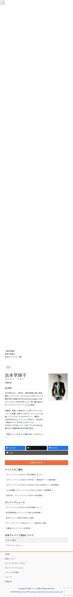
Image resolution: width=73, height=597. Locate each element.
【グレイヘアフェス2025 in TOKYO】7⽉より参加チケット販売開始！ (33, 485)
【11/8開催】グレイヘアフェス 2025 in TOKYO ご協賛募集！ (29, 490)
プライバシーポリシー (14, 545)
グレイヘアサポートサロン (15, 563)
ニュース (8, 577)
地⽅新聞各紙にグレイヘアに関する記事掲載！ (24, 512)
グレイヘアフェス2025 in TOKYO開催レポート (24, 507)
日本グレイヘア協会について (19, 535)
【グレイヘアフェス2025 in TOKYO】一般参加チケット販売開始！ (31, 479)
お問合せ (8, 581)
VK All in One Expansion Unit (53, 592)
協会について (10, 558)
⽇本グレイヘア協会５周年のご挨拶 (20, 518)
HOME (7, 554)
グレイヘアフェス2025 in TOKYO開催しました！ (24, 474)
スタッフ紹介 (11, 540)
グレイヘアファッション (14, 568)
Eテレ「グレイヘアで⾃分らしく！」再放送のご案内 (26, 523)
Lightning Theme (36, 592)
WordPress (22, 592)
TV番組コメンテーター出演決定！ (19, 528)
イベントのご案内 (12, 572)
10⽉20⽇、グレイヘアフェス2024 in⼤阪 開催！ (25, 495)
